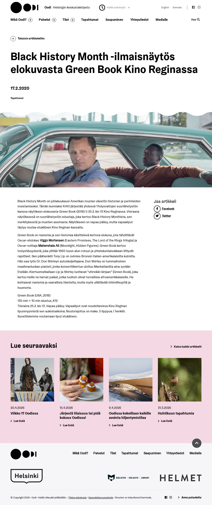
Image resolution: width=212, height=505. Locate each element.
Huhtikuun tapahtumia (176, 413)
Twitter (162, 216)
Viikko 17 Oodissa (24, 413)
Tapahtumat (89, 20)
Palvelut (44, 20)
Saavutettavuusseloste (100, 497)
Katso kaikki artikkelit (187, 346)
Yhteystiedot (139, 20)
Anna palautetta (191, 497)
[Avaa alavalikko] (29, 20)
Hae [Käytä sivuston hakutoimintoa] (195, 19)
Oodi (25, 7)
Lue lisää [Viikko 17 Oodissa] (19, 421)
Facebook (164, 208)
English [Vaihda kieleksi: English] (165, 7)
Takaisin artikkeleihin (27, 38)
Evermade (145, 497)
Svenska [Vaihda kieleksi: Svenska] (177, 7)
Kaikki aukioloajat (118, 7)
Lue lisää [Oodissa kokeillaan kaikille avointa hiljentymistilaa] (117, 425)
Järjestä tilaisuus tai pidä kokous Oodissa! (80, 415)
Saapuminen (114, 20)
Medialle (162, 20)
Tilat (66, 20)
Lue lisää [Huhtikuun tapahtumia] (166, 421)
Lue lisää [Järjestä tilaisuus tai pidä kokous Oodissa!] (68, 425)
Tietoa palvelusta (77, 497)
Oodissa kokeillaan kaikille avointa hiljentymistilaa (130, 415)
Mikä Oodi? (18, 20)
